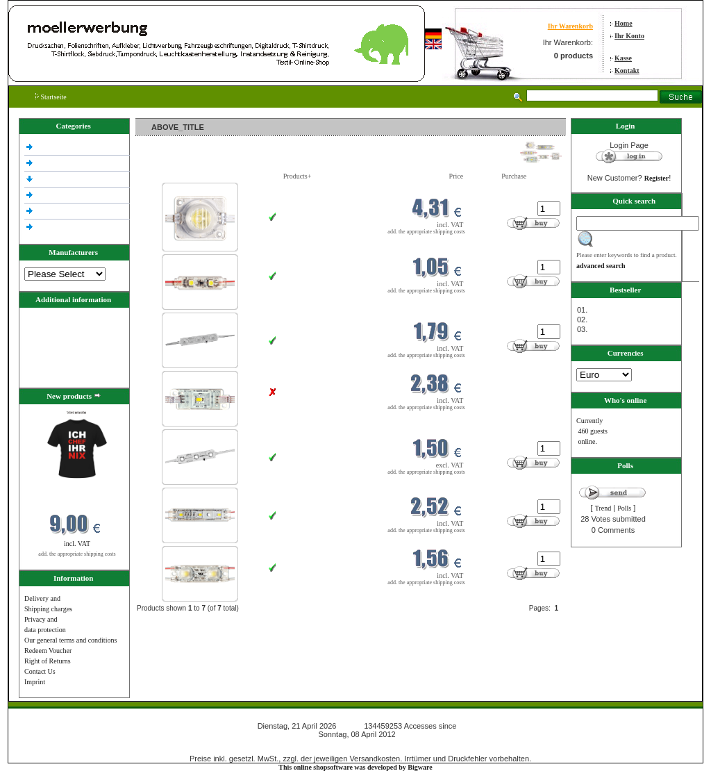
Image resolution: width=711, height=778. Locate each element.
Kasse (623, 58)
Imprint (34, 682)
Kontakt (626, 70)
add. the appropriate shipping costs (76, 554)
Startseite (51, 97)
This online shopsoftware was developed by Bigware (355, 767)
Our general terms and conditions (70, 640)
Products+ (297, 176)
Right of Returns (47, 661)
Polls (624, 508)
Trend (603, 508)
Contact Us (40, 671)
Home (623, 23)
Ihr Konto (629, 36)
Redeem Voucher (48, 650)
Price (456, 176)
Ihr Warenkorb (570, 26)
